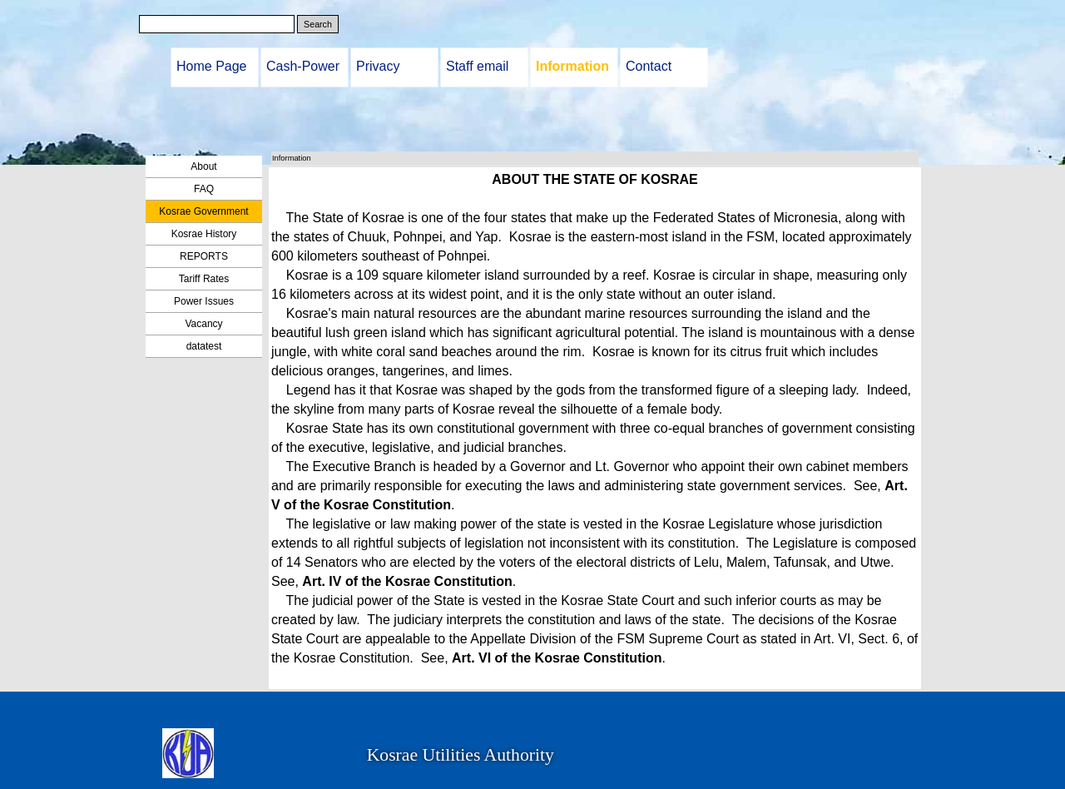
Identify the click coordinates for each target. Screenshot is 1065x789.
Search (318, 24)
